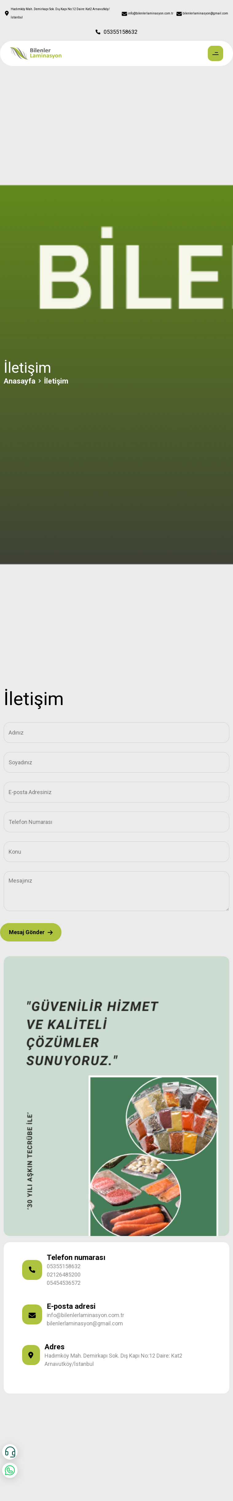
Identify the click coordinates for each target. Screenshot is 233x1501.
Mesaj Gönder (31, 932)
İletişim (56, 381)
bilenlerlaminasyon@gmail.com (85, 1323)
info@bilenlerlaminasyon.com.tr (85, 1315)
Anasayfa (19, 381)
